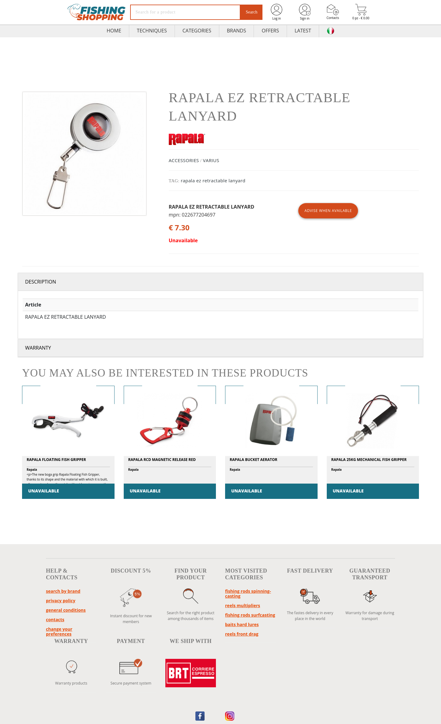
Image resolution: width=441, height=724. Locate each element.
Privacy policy (60, 600)
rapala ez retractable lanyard (213, 180)
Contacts (332, 12)
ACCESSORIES (184, 160)
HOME (114, 30)
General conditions (66, 610)
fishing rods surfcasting (250, 615)
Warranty (38, 347)
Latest (303, 30)
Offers (270, 30)
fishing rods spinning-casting (248, 593)
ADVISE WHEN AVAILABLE (328, 210)
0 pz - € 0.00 (360, 12)
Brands (236, 30)
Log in (276, 11)
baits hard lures (242, 624)
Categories (197, 30)
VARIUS (211, 160)
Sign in (305, 11)
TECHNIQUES (152, 30)
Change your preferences (59, 631)
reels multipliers (242, 605)
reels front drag (241, 634)
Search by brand (63, 591)
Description (40, 281)
